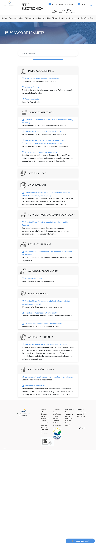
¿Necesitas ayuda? (80, 541)
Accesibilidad (81, 412)
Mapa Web (80, 414)
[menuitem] (4, 18)
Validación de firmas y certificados (57, 412)
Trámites (56, 421)
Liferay (4, 448)
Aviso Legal (81, 416)
